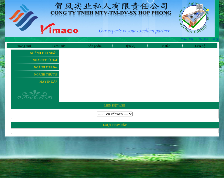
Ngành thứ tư (45, 74)
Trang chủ (24, 46)
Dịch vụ (129, 46)
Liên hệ (200, 46)
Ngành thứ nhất (43, 53)
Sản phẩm (95, 46)
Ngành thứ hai (45, 60)
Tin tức (165, 46)
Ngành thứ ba (45, 67)
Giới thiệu (59, 46)
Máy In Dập (48, 81)
